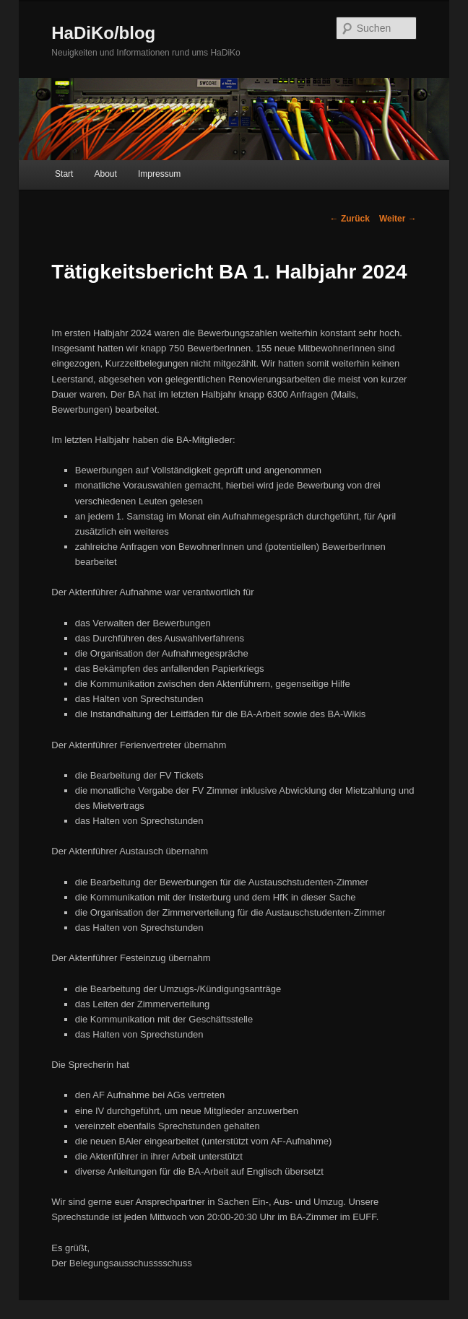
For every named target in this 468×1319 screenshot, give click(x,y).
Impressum (159, 174)
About (106, 174)
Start (64, 174)
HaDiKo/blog (103, 33)
